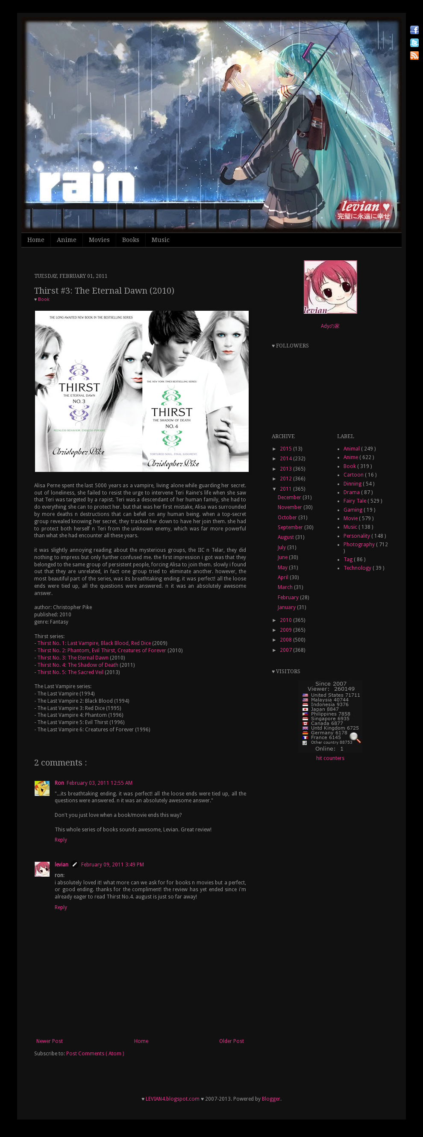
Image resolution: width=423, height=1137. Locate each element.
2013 (286, 469)
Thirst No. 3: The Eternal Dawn (73, 658)
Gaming (354, 510)
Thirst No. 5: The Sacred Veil (70, 672)
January (287, 607)
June (283, 557)
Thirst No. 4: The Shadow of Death (77, 665)
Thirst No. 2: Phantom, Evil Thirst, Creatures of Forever (101, 651)
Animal (352, 449)
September (291, 527)
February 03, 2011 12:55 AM (99, 783)
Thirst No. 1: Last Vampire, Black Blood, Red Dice (94, 643)
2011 (286, 489)
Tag (349, 560)
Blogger (271, 1099)
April (284, 577)
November (290, 507)
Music (161, 239)
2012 (286, 479)
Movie (351, 518)
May (283, 568)
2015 (286, 449)
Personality (357, 536)
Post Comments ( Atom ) (95, 1054)
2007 (286, 650)
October (288, 518)
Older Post (231, 1041)
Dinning (353, 484)
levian (61, 865)
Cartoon (354, 475)
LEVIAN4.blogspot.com (173, 1099)
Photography (360, 545)
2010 (286, 620)
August (286, 537)
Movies (99, 239)
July (282, 548)
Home (35, 239)
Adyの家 (330, 326)
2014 (286, 459)
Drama (352, 492)
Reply (61, 840)
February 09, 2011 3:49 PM (112, 865)
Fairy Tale (355, 501)
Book (44, 299)
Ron (59, 783)
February (289, 598)
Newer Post (49, 1041)
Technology (358, 568)
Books (130, 239)
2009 (286, 630)
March (286, 587)
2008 (286, 640)
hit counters (330, 758)
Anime (66, 239)
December (290, 498)
